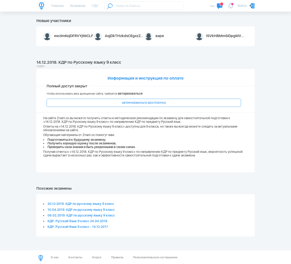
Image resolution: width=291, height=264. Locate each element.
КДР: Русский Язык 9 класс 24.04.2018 (77, 221)
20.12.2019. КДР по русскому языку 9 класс (81, 204)
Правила (117, 257)
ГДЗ (95, 6)
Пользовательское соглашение (155, 257)
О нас (55, 257)
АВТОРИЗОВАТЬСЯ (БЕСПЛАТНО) (144, 102)
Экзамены (77, 6)
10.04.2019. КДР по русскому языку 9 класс (81, 209)
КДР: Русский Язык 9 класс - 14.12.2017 (78, 227)
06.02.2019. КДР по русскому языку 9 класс (81, 215)
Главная (57, 6)
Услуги (96, 257)
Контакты (75, 257)
